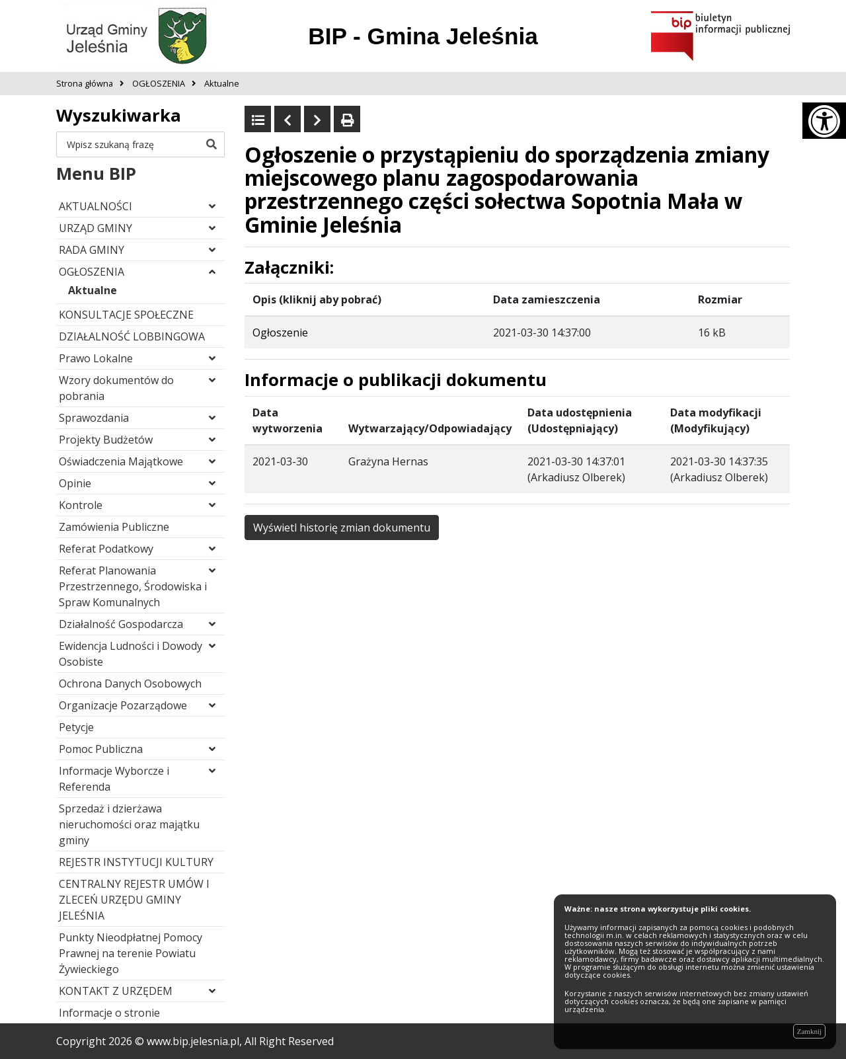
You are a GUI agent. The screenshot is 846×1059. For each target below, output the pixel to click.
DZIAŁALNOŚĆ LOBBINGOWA (132, 336)
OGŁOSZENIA (91, 271)
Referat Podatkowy (106, 548)
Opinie (75, 483)
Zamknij (809, 1031)
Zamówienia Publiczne (114, 527)
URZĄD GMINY (95, 228)
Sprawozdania (94, 418)
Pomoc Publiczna (101, 749)
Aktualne (92, 290)
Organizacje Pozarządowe (123, 705)
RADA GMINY (91, 250)
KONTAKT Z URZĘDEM (116, 991)
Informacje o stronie (109, 1012)
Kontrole (80, 505)
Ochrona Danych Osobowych (130, 683)
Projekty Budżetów (106, 439)
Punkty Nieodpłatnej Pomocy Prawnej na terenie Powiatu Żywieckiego (130, 953)
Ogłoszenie (280, 332)
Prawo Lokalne (96, 358)
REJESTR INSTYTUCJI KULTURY (136, 862)
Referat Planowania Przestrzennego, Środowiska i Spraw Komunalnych (133, 586)
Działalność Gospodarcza (121, 624)
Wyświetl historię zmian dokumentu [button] (341, 527)
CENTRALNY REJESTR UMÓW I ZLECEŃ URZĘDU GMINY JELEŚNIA (134, 900)
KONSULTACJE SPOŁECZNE (126, 314)
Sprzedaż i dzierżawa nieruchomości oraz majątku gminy (129, 824)
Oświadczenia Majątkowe (121, 461)
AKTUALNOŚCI (95, 206)
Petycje (76, 727)
